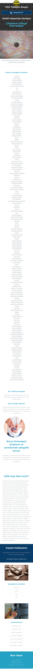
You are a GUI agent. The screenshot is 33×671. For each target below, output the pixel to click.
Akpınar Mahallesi (17, 102)
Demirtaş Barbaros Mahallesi (17, 173)
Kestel (16, 264)
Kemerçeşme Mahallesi (17, 260)
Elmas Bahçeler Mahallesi (17, 189)
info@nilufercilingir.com (16, 662)
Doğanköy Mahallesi (16, 183)
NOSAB (17, 314)
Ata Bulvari (17, 118)
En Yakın (17, 193)
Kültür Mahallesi (16, 286)
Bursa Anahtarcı (16, 149)
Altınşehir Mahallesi (16, 114)
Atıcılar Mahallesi (16, 121)
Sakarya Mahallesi (17, 336)
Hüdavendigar (17, 237)
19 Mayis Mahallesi (17, 80)
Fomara (17, 205)
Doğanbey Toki (17, 179)
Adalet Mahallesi (16, 92)
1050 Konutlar (17, 78)
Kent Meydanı (17, 262)
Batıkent (17, 139)
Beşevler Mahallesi (17, 143)
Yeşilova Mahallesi (17, 369)
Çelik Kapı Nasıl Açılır (16, 161)
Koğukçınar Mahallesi (17, 276)
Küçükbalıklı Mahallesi (17, 282)
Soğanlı (17, 346)
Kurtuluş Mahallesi (17, 290)
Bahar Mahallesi (16, 127)
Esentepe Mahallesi (16, 197)
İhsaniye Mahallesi (17, 241)
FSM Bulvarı (17, 207)
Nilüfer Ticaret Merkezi (17, 310)
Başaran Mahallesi (17, 135)
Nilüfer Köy (17, 308)
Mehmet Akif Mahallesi (17, 294)
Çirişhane (16, 76)
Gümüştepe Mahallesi (17, 219)
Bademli (17, 124)
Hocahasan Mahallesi (17, 235)
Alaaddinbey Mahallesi (17, 106)
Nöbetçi (17, 312)
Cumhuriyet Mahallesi (17, 167)
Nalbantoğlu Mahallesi (17, 302)
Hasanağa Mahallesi (16, 231)
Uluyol (17, 358)
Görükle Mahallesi (17, 215)
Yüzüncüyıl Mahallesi (16, 377)
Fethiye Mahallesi (17, 203)
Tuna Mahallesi (17, 354)
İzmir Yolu (16, 250)
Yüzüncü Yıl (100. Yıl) (16, 375)
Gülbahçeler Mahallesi (17, 217)
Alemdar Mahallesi (17, 110)
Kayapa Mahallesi (17, 258)
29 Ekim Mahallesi (17, 84)
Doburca (16, 177)
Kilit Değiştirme (17, 266)
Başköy (17, 137)
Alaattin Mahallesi (17, 108)
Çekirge (17, 159)
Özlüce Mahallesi (16, 328)
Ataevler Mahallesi (17, 120)
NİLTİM (17, 306)
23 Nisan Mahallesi (17, 82)
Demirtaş (16, 171)
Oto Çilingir (17, 320)
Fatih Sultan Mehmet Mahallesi (16, 201)
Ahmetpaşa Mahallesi (17, 98)
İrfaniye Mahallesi (17, 244)
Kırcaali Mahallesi (17, 270)
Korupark (16, 280)
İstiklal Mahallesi (16, 248)
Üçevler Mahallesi (17, 356)
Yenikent (16, 367)
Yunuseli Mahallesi (17, 373)
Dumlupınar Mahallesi (17, 187)
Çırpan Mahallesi (16, 165)
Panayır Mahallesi (17, 330)
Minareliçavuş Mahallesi (16, 296)
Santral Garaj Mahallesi (17, 338)
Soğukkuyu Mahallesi (16, 348)
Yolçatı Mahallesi (16, 371)
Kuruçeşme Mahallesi (17, 292)
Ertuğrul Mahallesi (17, 195)
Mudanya (16, 298)
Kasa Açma (17, 256)
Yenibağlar (17, 366)
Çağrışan (16, 153)
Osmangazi (17, 318)
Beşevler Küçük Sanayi (17, 141)
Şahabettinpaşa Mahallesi (17, 334)
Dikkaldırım (17, 175)
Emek (16, 191)
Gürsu (16, 223)
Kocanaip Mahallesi (17, 274)
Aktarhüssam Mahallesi (17, 104)
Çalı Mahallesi (17, 155)
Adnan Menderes (17, 94)
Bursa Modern (17, 151)
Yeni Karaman (17, 364)
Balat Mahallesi (17, 129)
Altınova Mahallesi (17, 112)
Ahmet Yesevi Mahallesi (16, 96)
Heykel (17, 233)
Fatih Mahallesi (17, 199)
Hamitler (16, 227)
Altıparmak (17, 116)
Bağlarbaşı (17, 126)
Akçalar (17, 100)
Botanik (17, 145)
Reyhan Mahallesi (17, 332)
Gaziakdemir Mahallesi (17, 211)
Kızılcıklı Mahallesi (17, 272)
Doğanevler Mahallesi (17, 181)
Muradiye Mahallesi (16, 300)
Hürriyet (17, 239)
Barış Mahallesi (17, 133)
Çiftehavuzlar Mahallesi (17, 163)
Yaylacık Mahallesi (17, 361)
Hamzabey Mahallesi (16, 229)
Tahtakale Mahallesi (16, 350)
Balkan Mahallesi (16, 131)
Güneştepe (17, 221)
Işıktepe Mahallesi (17, 246)
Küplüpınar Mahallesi (17, 288)
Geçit (16, 213)
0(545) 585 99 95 (16, 13)
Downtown (17, 185)
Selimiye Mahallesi (17, 342)
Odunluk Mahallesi (17, 316)
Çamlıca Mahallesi (17, 157)
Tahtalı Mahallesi (16, 352)
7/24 (17, 88)
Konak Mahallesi (16, 278)
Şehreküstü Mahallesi (17, 340)
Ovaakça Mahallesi (17, 326)
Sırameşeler (17, 344)
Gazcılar (17, 209)
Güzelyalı (16, 225)
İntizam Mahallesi (17, 243)
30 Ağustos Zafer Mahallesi (16, 86)
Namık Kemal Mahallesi (17, 304)
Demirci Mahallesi (17, 169)
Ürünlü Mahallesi (16, 360)
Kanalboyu (17, 252)
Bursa (16, 147)
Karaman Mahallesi (17, 254)
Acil (17, 90)
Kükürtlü (17, 284)
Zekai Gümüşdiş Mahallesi (17, 379)
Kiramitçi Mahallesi (17, 268)
